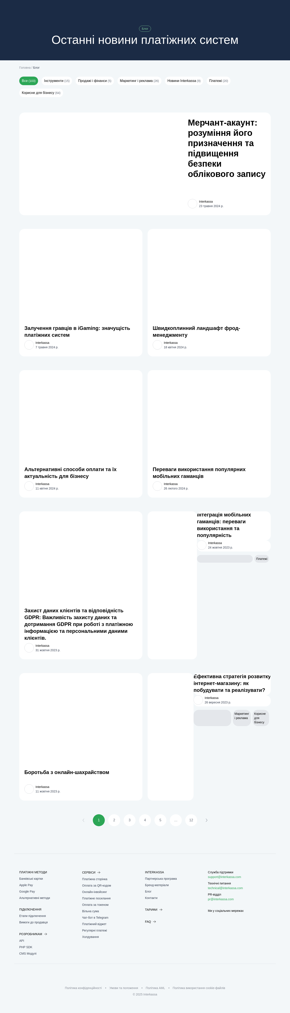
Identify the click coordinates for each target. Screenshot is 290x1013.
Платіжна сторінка (94, 879)
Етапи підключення (32, 915)
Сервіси (91, 872)
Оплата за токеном (95, 904)
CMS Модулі (27, 953)
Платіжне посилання (96, 898)
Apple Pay (26, 885)
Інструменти (57, 81)
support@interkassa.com (224, 877)
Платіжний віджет (94, 924)
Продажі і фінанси (94, 81)
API (21, 940)
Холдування (90, 936)
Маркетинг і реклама (139, 81)
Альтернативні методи (34, 897)
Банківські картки (31, 878)
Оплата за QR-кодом (96, 885)
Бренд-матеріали (157, 885)
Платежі (218, 81)
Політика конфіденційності (83, 987)
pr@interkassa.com (221, 899)
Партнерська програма (161, 878)
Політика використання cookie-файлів (199, 987)
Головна (25, 67)
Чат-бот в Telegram (95, 917)
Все (29, 81)
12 (191, 820)
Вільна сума (90, 911)
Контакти (151, 897)
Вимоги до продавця (33, 922)
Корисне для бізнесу (41, 93)
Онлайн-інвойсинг (94, 891)
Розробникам (33, 934)
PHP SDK (25, 947)
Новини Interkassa (184, 81)
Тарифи (154, 909)
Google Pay (27, 891)
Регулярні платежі (94, 930)
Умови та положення (123, 987)
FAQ (150, 921)
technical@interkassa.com (225, 888)
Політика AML (155, 987)
